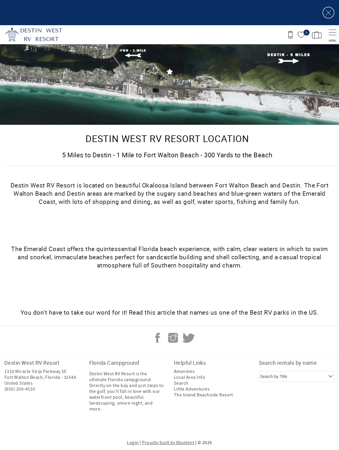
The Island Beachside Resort (203, 395)
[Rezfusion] (55, 426)
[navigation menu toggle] (332, 34)
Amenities (184, 371)
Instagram (173, 338)
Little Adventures (192, 389)
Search (181, 383)
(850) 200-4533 (19, 389)
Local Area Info (189, 377)
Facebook (157, 338)
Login (132, 443)
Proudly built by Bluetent (168, 443)
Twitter (188, 338)
